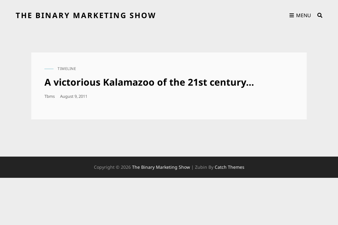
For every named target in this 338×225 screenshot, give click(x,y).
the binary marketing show (86, 15)
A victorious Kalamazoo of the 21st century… (149, 82)
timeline (67, 68)
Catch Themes (229, 167)
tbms (49, 96)
